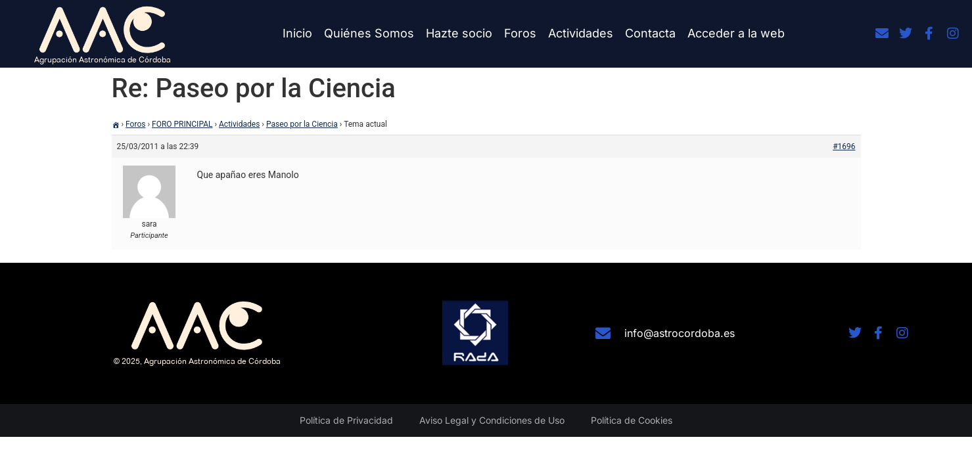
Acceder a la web (736, 33)
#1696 (844, 146)
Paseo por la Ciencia (302, 124)
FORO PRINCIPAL (182, 124)
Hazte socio (459, 33)
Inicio (297, 33)
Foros (520, 33)
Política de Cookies (631, 420)
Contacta (650, 33)
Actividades (580, 33)
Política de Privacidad (346, 420)
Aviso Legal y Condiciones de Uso (492, 420)
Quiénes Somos (369, 33)
